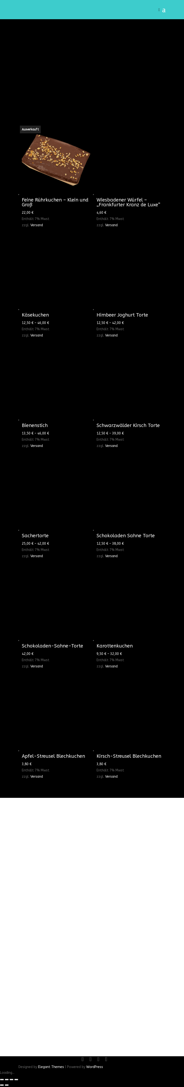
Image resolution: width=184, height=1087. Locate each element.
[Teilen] (11, 1079)
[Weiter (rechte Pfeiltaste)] (7, 1085)
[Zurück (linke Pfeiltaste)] (2, 1085)
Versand (36, 225)
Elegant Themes (51, 1067)
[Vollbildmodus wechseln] (7, 1079)
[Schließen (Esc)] (16, 1079)
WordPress (94, 1067)
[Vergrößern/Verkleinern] (2, 1079)
